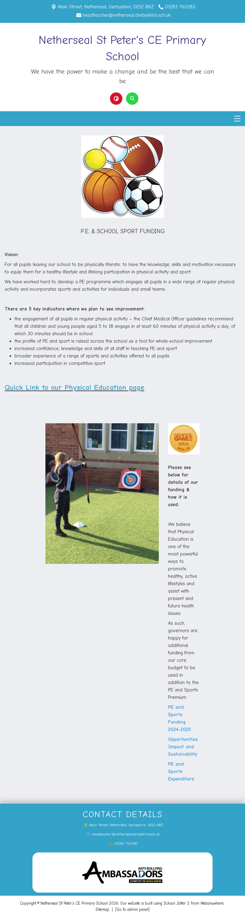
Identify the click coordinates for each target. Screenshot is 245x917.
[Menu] (237, 118)
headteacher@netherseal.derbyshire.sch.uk (127, 15)
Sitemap (102, 909)
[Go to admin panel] (132, 909)
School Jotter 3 (176, 903)
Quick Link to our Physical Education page (74, 387)
